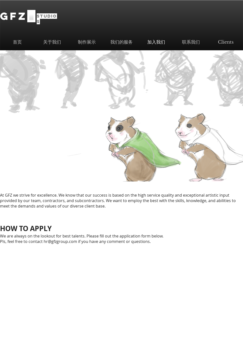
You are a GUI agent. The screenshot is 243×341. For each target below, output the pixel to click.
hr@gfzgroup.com (60, 241)
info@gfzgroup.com (142, 321)
